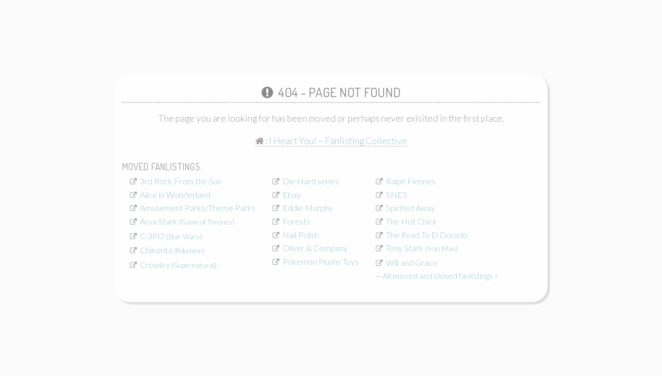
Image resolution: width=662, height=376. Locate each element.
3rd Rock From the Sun (181, 181)
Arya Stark (187, 221)
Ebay (291, 194)
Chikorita (172, 250)
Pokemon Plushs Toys (320, 261)
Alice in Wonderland (175, 194)
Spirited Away (410, 208)
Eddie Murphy (307, 208)
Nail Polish (300, 234)
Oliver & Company (315, 248)
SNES (396, 194)
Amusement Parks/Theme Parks (197, 208)
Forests (296, 221)
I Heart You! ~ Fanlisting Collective (338, 140)
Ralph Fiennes (410, 181)
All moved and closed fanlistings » (440, 275)
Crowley (178, 264)
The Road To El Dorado (427, 234)
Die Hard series (310, 181)
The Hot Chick (411, 221)
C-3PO (171, 235)
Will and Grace (412, 262)
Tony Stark (422, 248)
